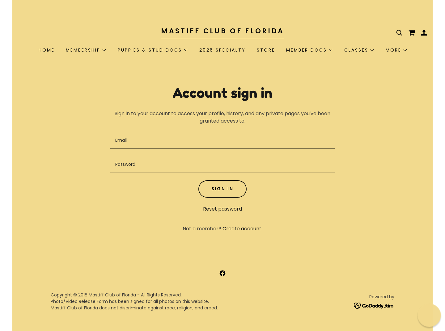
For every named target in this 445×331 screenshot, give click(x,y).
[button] (424, 33)
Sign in (222, 189)
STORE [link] (266, 50)
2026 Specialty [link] (222, 50)
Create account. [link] (242, 228)
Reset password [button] (222, 208)
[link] (222, 31)
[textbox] (222, 140)
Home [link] (47, 50)
